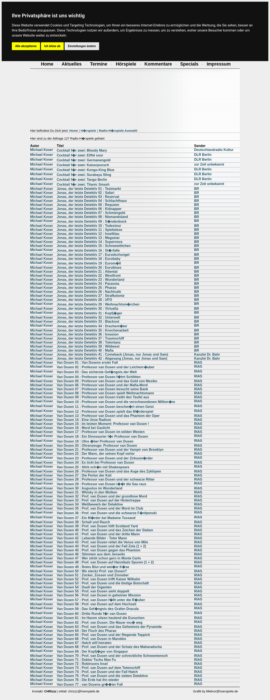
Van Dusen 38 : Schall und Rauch (83, 522)
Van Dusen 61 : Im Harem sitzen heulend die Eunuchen (100, 618)
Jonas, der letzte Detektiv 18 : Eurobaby (88, 258)
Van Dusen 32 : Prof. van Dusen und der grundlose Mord (102, 496)
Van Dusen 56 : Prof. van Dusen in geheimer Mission (99, 595)
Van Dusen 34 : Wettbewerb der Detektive (90, 504)
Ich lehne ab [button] (52, 46)
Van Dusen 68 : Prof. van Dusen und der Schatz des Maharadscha (109, 647)
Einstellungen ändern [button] (82, 46)
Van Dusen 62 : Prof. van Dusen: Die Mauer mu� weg (99, 622)
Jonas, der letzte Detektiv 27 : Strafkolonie (90, 295)
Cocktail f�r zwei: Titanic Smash (83, 184)
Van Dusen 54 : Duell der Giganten (84, 587)
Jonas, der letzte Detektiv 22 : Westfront (89, 275)
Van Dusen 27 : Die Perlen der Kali (84, 475)
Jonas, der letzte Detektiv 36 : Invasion (88, 334)
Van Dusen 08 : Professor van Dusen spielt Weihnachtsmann (105, 393)
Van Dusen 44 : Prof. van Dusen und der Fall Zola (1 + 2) (101, 546)
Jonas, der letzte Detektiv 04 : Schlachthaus (92, 201)
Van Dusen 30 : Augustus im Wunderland (89, 488)
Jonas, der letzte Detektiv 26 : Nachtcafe (89, 291)
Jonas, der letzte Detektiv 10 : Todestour (89, 225)
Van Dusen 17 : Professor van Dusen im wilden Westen (101, 432)
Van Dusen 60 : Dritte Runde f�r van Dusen (92, 613)
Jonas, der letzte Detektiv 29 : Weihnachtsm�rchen (98, 304)
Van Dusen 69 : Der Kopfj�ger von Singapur (92, 651)
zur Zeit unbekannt (209, 164)
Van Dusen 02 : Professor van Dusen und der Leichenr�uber (105, 367)
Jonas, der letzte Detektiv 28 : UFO (84, 299)
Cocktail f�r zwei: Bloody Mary (82, 150)
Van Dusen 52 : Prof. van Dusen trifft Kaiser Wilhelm (98, 579)
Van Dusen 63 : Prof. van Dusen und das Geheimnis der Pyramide (109, 627)
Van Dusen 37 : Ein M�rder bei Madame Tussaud (96, 518)
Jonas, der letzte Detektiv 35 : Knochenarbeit (93, 330)
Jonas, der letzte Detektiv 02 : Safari (85, 193)
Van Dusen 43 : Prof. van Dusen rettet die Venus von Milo (102, 542)
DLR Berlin (203, 154)
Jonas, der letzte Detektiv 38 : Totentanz (89, 342)
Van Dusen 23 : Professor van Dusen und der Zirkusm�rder (105, 458)
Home (73, 130)
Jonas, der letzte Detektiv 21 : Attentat (87, 271)
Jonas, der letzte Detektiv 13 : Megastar (88, 238)
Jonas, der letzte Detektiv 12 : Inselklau (88, 234)
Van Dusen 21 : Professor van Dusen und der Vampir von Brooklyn (110, 449)
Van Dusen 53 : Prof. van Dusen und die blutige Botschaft (103, 583)
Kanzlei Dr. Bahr (207, 354)
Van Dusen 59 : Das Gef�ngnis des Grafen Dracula (98, 609)
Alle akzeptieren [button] (26, 46)
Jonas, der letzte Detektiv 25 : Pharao (86, 287)
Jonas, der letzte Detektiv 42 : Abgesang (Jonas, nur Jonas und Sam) (112, 358)
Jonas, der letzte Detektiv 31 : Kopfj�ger (89, 313)
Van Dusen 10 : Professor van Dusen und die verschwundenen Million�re (116, 402)
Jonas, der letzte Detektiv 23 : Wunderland (90, 279)
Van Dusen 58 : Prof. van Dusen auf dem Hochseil (96, 604)
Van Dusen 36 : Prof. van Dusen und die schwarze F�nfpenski (107, 513)
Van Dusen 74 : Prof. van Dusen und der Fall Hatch (97, 672)
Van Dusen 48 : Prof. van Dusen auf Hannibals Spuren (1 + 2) (105, 562)
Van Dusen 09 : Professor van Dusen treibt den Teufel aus (103, 397)
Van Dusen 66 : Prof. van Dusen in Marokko (91, 639)
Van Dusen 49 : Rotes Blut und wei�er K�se (93, 567)
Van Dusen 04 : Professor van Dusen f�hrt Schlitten (98, 377)
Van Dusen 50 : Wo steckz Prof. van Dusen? (92, 571)
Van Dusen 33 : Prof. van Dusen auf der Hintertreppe (98, 500)
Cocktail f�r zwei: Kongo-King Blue (85, 170)
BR (196, 188)
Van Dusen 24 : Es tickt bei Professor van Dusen (95, 462)
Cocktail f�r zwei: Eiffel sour (80, 155)
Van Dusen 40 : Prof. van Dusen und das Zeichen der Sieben (105, 530)
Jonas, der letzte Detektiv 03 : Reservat (88, 197)
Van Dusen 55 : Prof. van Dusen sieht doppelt (93, 591)
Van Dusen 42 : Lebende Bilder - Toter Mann (92, 538)
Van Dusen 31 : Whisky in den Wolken (87, 492)
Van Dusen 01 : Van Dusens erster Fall (87, 362)
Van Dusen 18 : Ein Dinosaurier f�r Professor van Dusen (102, 436)
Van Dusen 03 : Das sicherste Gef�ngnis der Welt (97, 372)
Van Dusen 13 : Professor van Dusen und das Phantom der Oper (108, 416)
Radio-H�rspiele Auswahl (118, 130)
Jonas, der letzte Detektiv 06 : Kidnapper (89, 209)
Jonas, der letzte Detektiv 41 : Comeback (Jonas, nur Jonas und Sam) (112, 354)
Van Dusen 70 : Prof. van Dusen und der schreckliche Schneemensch (112, 656)
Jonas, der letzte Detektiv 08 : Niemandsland (92, 217)
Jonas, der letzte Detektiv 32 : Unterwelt (88, 317)
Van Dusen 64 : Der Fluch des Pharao (86, 631)
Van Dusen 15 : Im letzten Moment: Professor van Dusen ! (103, 424)
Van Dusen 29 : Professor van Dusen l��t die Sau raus (101, 484)
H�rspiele (88, 130)
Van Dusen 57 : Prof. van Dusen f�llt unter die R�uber (101, 600)
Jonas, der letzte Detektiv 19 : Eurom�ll (89, 263)
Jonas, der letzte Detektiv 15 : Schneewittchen (94, 246)
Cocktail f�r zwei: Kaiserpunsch (83, 165)
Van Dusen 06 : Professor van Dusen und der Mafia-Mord (102, 385)
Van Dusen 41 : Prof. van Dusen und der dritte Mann (98, 534)
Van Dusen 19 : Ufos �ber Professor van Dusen (95, 441)
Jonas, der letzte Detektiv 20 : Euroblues (89, 267)
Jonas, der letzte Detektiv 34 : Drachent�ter (92, 326)
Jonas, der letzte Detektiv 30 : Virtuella (87, 308)
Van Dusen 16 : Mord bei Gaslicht (83, 428)
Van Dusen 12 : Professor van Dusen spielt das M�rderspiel (105, 411)
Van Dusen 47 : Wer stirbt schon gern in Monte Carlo (99, 558)
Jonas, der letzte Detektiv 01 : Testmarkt (89, 188)
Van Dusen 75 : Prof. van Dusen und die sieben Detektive (102, 676)
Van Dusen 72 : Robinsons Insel (82, 664)
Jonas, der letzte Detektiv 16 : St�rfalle (88, 250)
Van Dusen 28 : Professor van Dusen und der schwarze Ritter (106, 479)
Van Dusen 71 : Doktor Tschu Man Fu (86, 660)
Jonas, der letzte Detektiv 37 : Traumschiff (90, 338)
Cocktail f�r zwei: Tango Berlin (82, 179)
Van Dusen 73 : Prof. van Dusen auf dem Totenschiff (98, 668)
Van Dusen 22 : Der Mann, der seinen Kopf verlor (96, 453)
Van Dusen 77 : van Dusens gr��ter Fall (90, 684)
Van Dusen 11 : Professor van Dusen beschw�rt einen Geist (105, 406)
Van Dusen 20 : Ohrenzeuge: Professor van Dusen (97, 445)
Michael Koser (41, 150)
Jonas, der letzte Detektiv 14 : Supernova (89, 242)
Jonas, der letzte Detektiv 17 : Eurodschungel (93, 254)
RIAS (198, 362)
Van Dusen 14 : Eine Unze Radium (84, 420)
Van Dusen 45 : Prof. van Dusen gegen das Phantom (98, 550)
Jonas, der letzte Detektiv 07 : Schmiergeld (91, 213)
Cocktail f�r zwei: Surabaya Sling (84, 175)
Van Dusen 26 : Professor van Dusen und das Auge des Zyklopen (109, 471)
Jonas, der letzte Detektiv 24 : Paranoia (88, 283)
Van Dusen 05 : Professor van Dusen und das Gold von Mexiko (107, 381)
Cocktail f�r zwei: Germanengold (84, 160)
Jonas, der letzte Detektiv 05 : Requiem (88, 205)
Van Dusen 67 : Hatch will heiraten (84, 643)
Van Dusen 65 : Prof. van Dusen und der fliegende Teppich (103, 635)
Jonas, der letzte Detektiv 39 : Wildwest (88, 346)
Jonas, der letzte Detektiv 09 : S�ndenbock (92, 221)
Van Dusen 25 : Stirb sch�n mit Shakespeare (93, 467)
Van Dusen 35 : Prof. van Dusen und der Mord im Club (100, 508)
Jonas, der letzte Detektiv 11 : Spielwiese (89, 230)
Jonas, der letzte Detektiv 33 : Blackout (88, 321)
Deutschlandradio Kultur (214, 150)
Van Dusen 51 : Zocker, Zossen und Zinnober (93, 575)
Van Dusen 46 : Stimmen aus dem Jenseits (91, 554)
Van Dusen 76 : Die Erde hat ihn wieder (88, 680)
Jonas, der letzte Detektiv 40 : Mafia (85, 350)
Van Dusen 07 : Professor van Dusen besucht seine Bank (102, 389)
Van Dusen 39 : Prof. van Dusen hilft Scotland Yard (97, 526)
